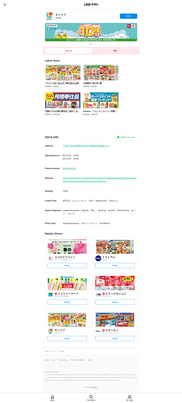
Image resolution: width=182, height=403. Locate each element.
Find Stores (91, 400)
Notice (47, 360)
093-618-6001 (69, 168)
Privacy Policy (63, 360)
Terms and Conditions (78, 360)
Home (52, 400)
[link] (49, 16)
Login (90, 360)
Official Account (128, 137)
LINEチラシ (91, 4)
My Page (130, 400)
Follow (128, 17)
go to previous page (5, 4)
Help (53, 360)
